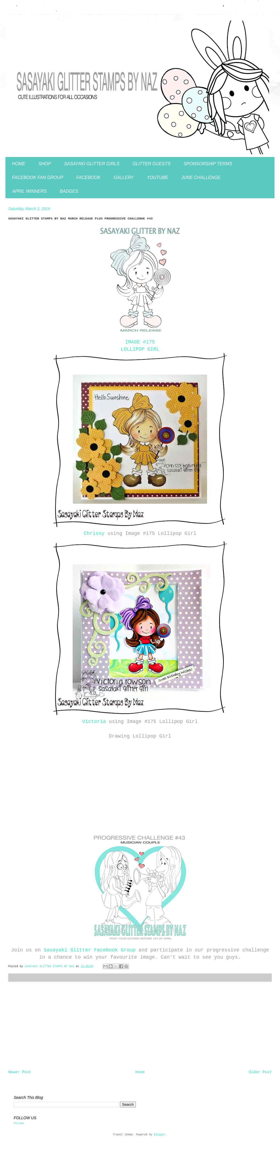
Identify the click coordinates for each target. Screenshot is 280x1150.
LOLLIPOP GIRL (140, 349)
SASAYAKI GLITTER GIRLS (91, 163)
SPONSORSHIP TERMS (208, 163)
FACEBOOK (88, 177)
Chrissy (94, 533)
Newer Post (19, 1072)
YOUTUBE (157, 177)
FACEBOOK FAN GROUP (37, 177)
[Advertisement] (140, 1025)
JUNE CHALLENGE (200, 177)
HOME (18, 163)
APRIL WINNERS (29, 191)
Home (140, 1072)
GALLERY (124, 177)
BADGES (69, 191)
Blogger (160, 1134)
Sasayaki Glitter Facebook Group (90, 950)
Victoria (94, 721)
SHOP (44, 163)
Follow (19, 1123)
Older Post (260, 1072)
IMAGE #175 (140, 342)
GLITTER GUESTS (151, 163)
